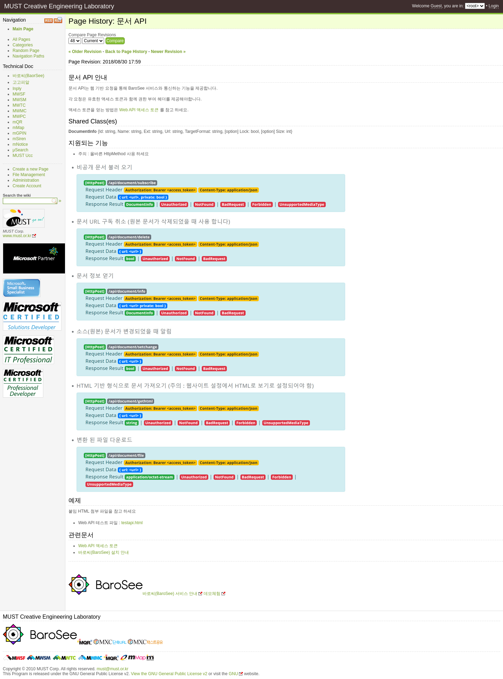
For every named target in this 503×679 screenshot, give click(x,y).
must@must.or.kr (113, 668)
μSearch (20, 150)
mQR (17, 122)
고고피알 (21, 82)
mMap (18, 127)
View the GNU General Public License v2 (169, 673)
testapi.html (132, 522)
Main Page (23, 29)
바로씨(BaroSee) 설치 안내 (103, 552)
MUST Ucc (23, 155)
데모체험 (212, 593)
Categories (23, 45)
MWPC (19, 116)
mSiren (19, 138)
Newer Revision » (168, 51)
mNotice (20, 144)
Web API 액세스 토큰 (139, 109)
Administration (26, 180)
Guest (436, 5)
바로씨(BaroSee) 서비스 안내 (170, 593)
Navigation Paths (28, 56)
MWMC (20, 110)
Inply (17, 88)
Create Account (27, 185)
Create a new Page (31, 169)
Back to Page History (126, 51)
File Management (29, 174)
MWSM (19, 99)
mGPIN (19, 133)
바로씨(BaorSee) (28, 75)
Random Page (26, 50)
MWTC (19, 105)
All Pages (21, 39)
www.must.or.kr (17, 235)
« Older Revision (85, 51)
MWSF (19, 94)
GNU (233, 673)
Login (494, 5)
